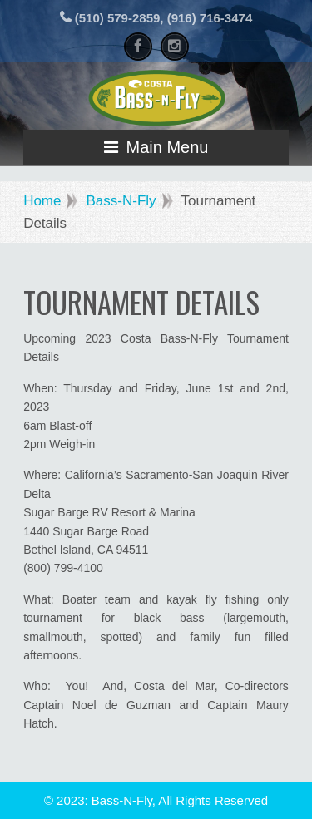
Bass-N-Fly (121, 201)
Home (42, 201)
